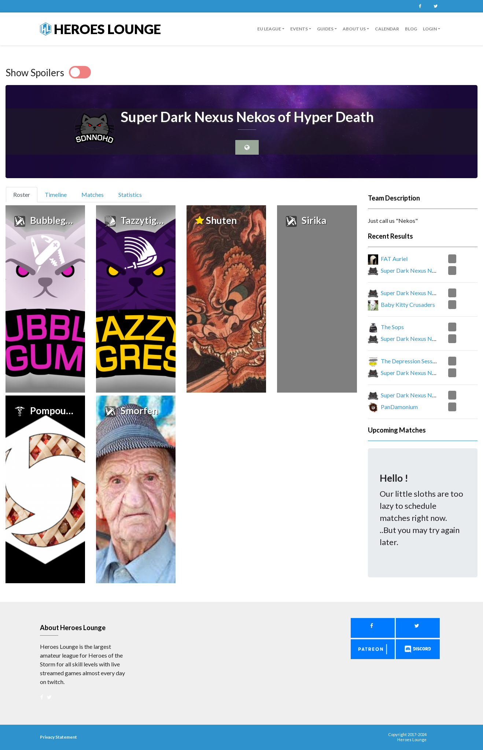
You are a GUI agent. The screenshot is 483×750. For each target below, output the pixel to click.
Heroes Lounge (100, 29)
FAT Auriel (394, 258)
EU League (269, 29)
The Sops (392, 326)
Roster (24, 194)
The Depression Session (410, 360)
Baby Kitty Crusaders (408, 304)
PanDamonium (399, 406)
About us (354, 29)
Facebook (420, 6)
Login (430, 29)
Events (299, 29)
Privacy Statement (58, 737)
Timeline (56, 194)
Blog (411, 29)
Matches (92, 194)
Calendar (387, 29)
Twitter (435, 6)
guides (325, 29)
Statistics (130, 194)
